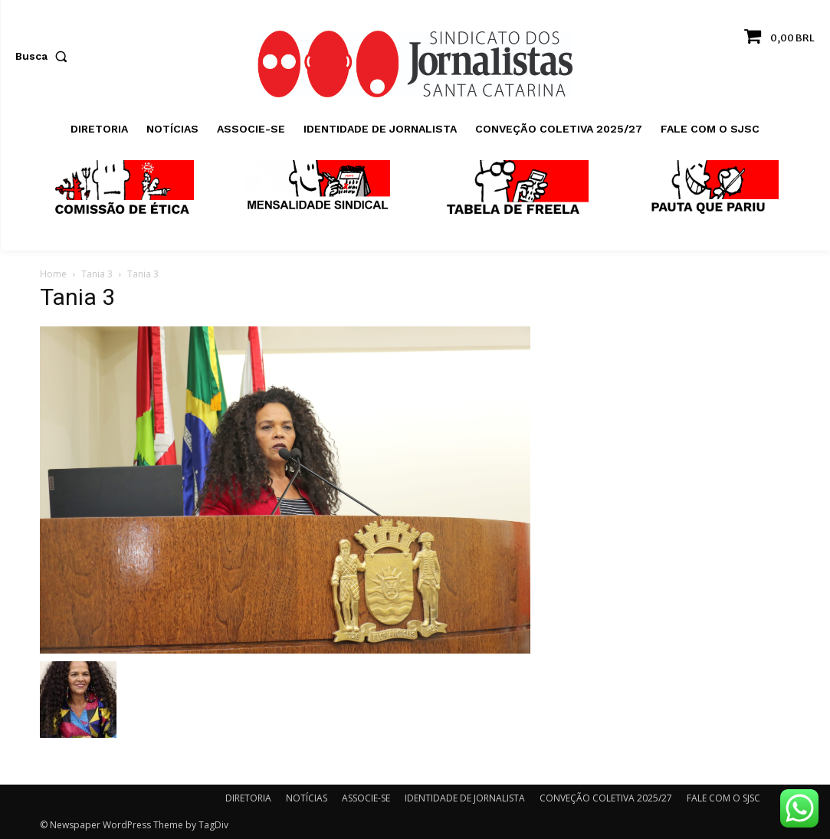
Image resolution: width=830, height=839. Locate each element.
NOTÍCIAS (306, 798)
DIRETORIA (248, 798)
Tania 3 (97, 273)
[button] (44, 56)
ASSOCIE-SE (366, 798)
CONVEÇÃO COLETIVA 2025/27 (606, 798)
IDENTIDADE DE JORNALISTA (465, 798)
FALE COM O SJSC (723, 798)
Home (53, 273)
